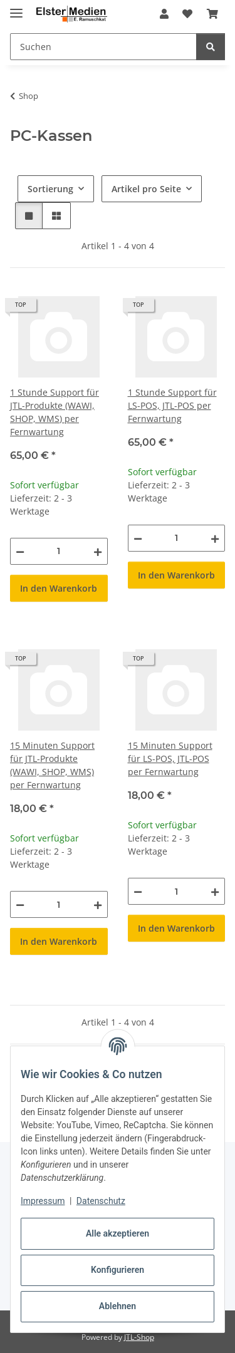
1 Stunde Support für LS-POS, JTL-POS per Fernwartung (172, 405)
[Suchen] (210, 46)
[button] (164, 13)
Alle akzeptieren (117, 1233)
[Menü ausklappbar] (16, 8)
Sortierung (50, 189)
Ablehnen (117, 1306)
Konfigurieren (117, 1270)
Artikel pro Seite (146, 189)
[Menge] (59, 551)
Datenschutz (100, 1201)
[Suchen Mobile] (103, 46)
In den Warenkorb (58, 588)
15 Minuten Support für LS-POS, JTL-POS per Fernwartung (170, 758)
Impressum (43, 1201)
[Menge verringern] (20, 551)
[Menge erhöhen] (97, 551)
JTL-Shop (139, 1337)
